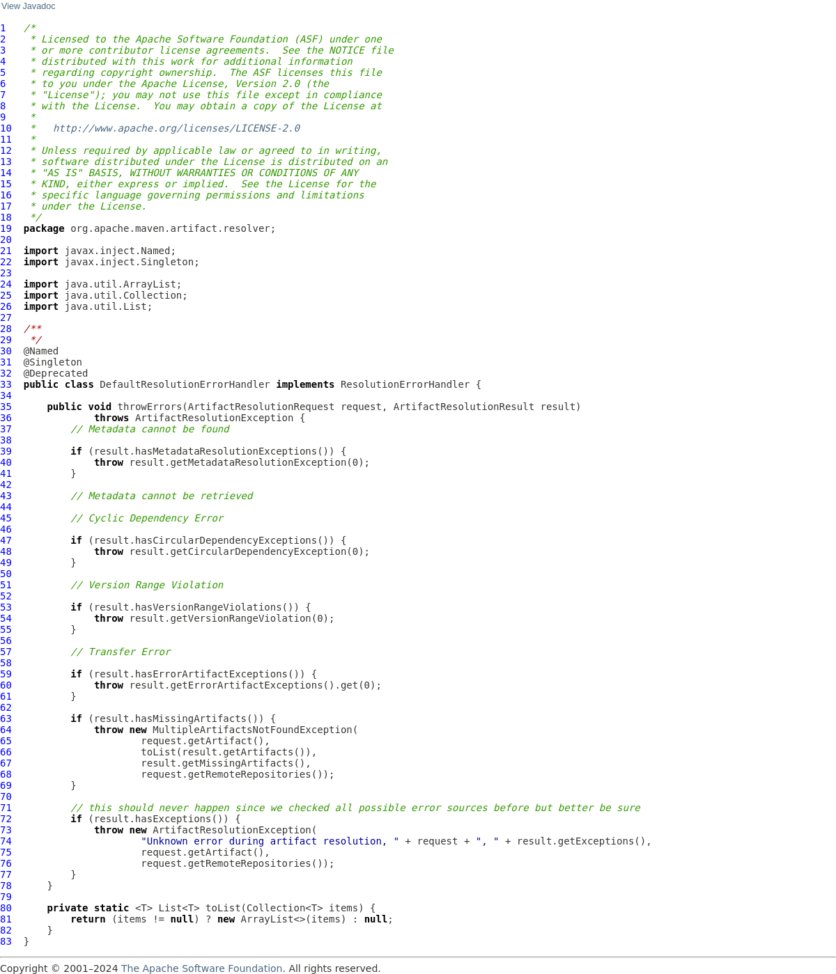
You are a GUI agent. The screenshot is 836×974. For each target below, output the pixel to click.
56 (6, 640)
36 (6, 417)
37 (6, 428)
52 (6, 596)
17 (6, 206)
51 (6, 584)
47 (6, 540)
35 (6, 406)
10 (6, 128)
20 (6, 239)
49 (6, 562)
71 (6, 807)
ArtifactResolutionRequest (261, 406)
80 (6, 907)
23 (6, 272)
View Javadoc (28, 6)
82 (6, 930)
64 (6, 729)
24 (6, 284)
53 (6, 607)
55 (6, 629)
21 (6, 250)
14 (6, 172)
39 (6, 451)
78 (6, 885)
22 (6, 261)
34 (6, 395)
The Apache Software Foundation (201, 968)
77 (6, 874)
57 (6, 651)
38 (6, 440)
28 (6, 328)
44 (6, 506)
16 (6, 195)
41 (6, 473)
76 (6, 863)
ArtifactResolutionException (214, 417)
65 (6, 740)
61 (6, 696)
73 (6, 829)
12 (6, 150)
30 (6, 350)
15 (6, 183)
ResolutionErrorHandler (405, 384)
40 (6, 462)
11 (6, 139)
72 (6, 818)
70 (6, 796)
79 (6, 896)
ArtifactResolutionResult (464, 406)
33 (6, 384)
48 (6, 551)
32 (6, 373)
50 (6, 573)
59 (6, 674)
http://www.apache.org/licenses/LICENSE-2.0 (176, 128)
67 (6, 763)
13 (6, 161)
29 (6, 339)
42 (6, 484)
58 (6, 662)
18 (6, 217)
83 (6, 941)
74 (6, 841)
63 (6, 718)
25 (6, 295)
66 (6, 751)
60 (6, 685)
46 (6, 529)
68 (6, 774)
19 (6, 228)
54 (6, 618)
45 (6, 518)
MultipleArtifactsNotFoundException (253, 729)
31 (6, 362)
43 (6, 495)
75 (6, 852)
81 (6, 919)
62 (6, 707)
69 (6, 785)
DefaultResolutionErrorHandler (185, 384)
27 (6, 317)
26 (6, 306)
